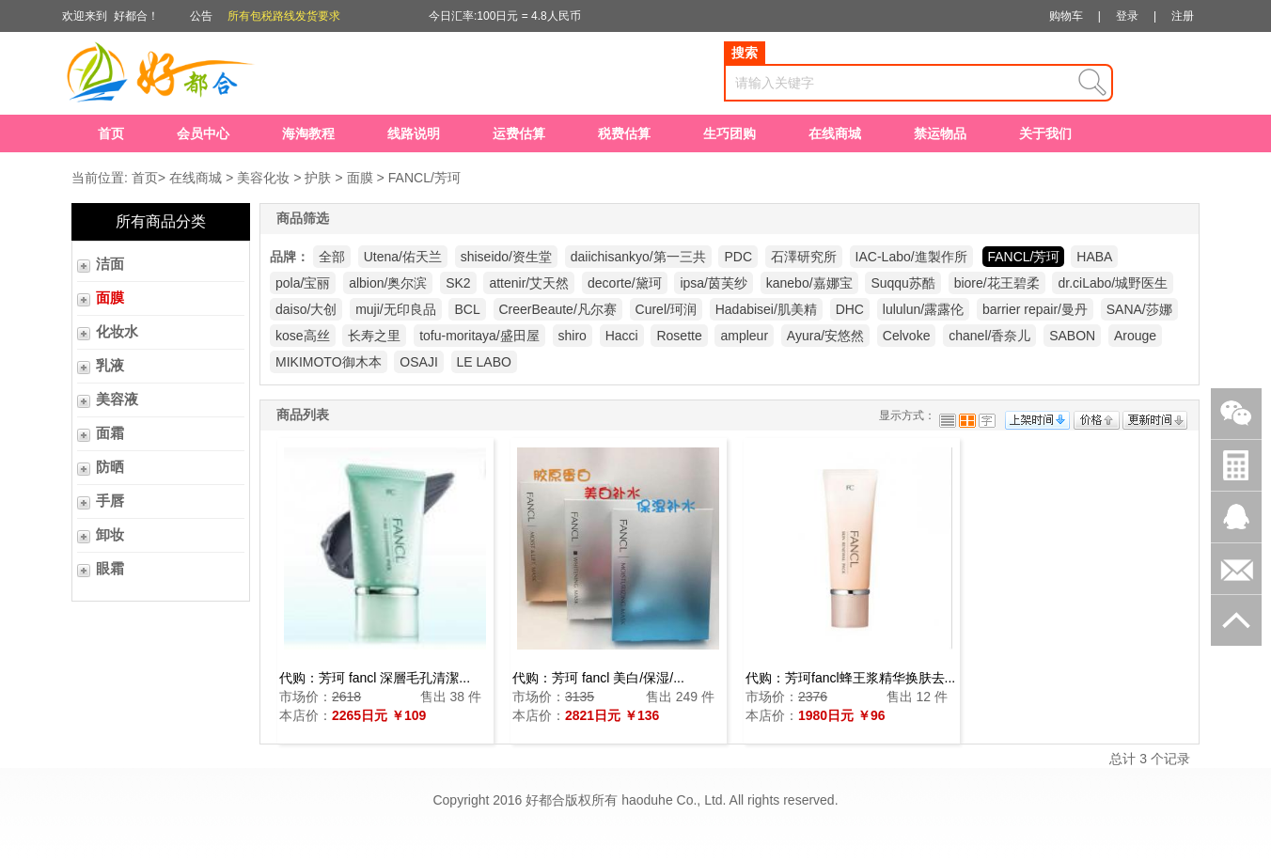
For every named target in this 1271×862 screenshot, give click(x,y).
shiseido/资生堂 (506, 256)
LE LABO (484, 361)
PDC (738, 256)
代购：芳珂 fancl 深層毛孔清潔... (374, 677)
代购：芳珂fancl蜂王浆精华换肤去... (850, 677)
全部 (332, 256)
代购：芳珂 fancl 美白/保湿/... (598, 677)
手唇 (110, 501)
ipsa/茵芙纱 (713, 282)
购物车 (1066, 16)
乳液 (110, 365)
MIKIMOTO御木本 (328, 361)
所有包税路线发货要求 (284, 16)
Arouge (1135, 335)
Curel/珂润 (666, 309)
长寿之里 (374, 335)
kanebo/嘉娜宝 (809, 282)
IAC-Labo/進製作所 (911, 256)
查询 (1092, 83)
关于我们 (1045, 133)
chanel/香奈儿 (989, 335)
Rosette (678, 335)
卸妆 (110, 534)
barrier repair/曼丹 (1035, 309)
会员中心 (203, 133)
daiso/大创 (306, 309)
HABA (1094, 256)
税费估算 (624, 133)
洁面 (110, 264)
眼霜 (110, 568)
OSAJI (418, 361)
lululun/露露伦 (923, 309)
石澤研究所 (804, 256)
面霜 (110, 433)
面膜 (360, 177)
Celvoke (907, 335)
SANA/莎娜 (1139, 309)
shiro (572, 335)
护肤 (318, 177)
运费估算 (519, 133)
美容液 (117, 399)
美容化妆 (263, 177)
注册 (1182, 16)
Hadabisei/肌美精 (766, 309)
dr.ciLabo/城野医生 (1113, 282)
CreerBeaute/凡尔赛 (558, 309)
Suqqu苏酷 (902, 282)
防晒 (110, 467)
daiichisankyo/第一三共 (638, 256)
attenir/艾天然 (529, 282)
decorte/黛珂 (625, 282)
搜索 (744, 52)
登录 (1127, 16)
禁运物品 (940, 133)
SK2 (458, 282)
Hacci (621, 335)
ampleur (744, 335)
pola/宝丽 (302, 282)
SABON (1072, 335)
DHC (850, 309)
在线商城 (834, 133)
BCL (466, 309)
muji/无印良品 (395, 309)
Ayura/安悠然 (825, 335)
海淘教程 (308, 133)
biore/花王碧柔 (997, 282)
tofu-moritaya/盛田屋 (479, 335)
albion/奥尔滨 (388, 282)
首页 (111, 133)
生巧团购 (729, 133)
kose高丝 (302, 335)
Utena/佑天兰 (403, 256)
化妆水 (117, 331)
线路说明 (413, 133)
